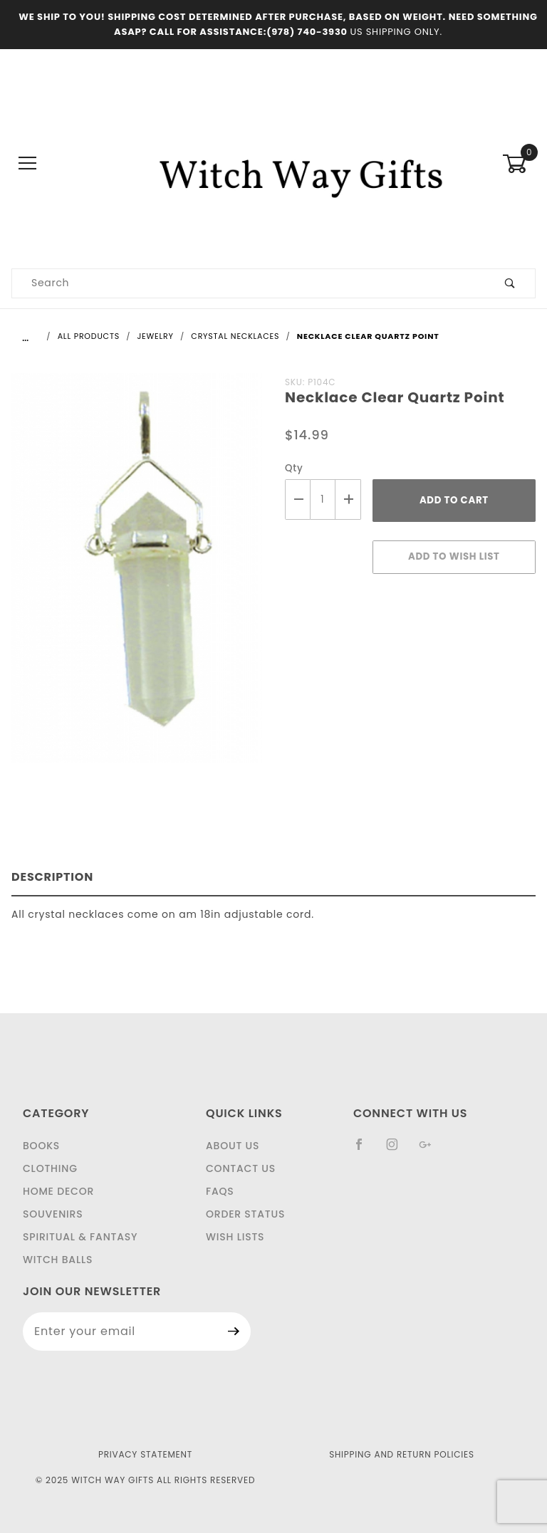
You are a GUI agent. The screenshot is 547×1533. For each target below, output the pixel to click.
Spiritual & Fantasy (80, 1237)
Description (52, 877)
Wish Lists (235, 1237)
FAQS (220, 1191)
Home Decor (58, 1191)
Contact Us (241, 1168)
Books (41, 1146)
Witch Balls (58, 1259)
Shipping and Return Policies (401, 1454)
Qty (294, 468)
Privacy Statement (145, 1454)
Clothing (50, 1168)
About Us (232, 1146)
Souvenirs (53, 1214)
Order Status (245, 1214)
